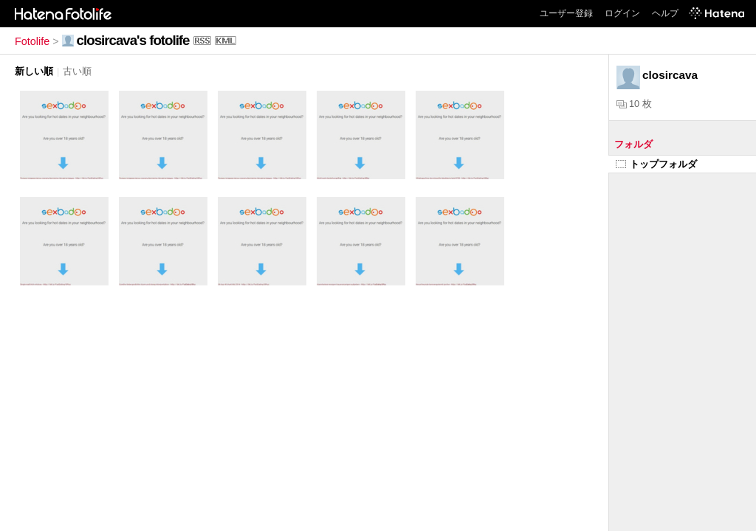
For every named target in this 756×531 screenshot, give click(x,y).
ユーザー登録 (566, 13)
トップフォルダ (656, 164)
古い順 (77, 71)
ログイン (622, 13)
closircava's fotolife (133, 40)
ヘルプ (665, 13)
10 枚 (634, 103)
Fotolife (32, 41)
